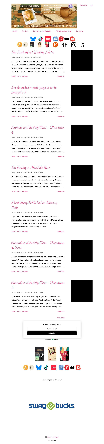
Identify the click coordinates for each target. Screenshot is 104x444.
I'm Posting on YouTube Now (30, 167)
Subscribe (52, 333)
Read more (60, 76)
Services (24, 31)
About (13, 31)
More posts (60, 317)
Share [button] (13, 76)
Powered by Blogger (52, 437)
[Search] (83, 5)
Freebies (78, 31)
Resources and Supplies (41, 31)
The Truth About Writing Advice (32, 52)
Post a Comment (22, 76)
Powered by (52, 339)
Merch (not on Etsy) (62, 31)
